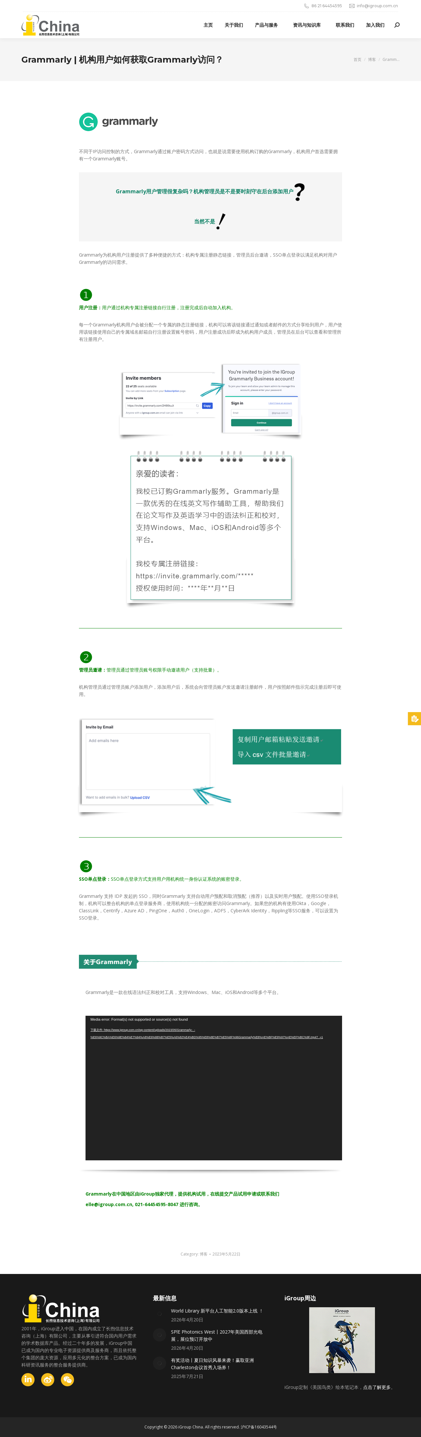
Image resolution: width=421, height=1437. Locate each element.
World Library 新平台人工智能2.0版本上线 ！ (217, 1311)
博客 (204, 1254)
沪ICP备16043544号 (259, 1427)
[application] (214, 1088)
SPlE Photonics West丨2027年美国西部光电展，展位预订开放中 (216, 1335)
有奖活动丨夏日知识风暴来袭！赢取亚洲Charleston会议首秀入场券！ (212, 1363)
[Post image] (159, 1313)
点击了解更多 (377, 1387)
